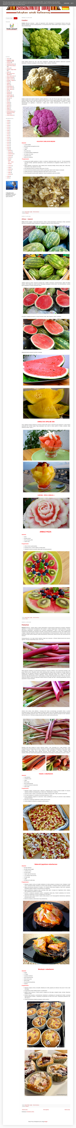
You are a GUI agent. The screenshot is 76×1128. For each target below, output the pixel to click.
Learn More (66, 3)
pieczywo (8, 98)
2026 (8, 120)
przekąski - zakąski (10, 80)
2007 (8, 177)
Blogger (45, 1121)
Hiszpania (9, 92)
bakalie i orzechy (10, 78)
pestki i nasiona (10, 87)
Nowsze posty (25, 1109)
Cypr (8, 100)
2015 (8, 138)
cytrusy (8, 68)
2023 (8, 125)
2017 (8, 135)
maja (9, 167)
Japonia (8, 105)
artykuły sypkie (10, 95)
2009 (8, 148)
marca (9, 170)
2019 (8, 132)
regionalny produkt (10, 64)
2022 (8, 127)
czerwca (10, 165)
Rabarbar (25, 625)
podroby (8, 109)
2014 (8, 140)
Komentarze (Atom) (30, 1111)
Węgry (8, 108)
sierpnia (9, 157)
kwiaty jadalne (9, 86)
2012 (8, 143)
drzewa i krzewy (10, 77)
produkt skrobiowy (10, 111)
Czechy (8, 102)
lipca (9, 158)
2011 (8, 145)
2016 (8, 137)
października (10, 153)
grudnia (9, 150)
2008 (8, 176)
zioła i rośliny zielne (10, 76)
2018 (8, 133)
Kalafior (25, 20)
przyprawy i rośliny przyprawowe (10, 61)
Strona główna (46, 1109)
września (10, 155)
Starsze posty (67, 1109)
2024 (8, 123)
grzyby (8, 72)
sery (8, 90)
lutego (9, 172)
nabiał (8, 83)
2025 (8, 122)
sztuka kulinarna (10, 115)
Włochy (8, 84)
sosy (8, 99)
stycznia (10, 174)
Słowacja (8, 93)
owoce (26, 618)
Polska (8, 81)
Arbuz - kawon (27, 219)
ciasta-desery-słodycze (11, 65)
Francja (8, 103)
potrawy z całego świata (11, 69)
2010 (8, 147)
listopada (10, 152)
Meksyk (8, 106)
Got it (72, 3)
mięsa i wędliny (10, 96)
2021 (8, 128)
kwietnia (10, 169)
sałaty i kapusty (10, 89)
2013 (8, 142)
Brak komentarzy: (36, 211)
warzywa (27, 1106)
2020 (8, 130)
